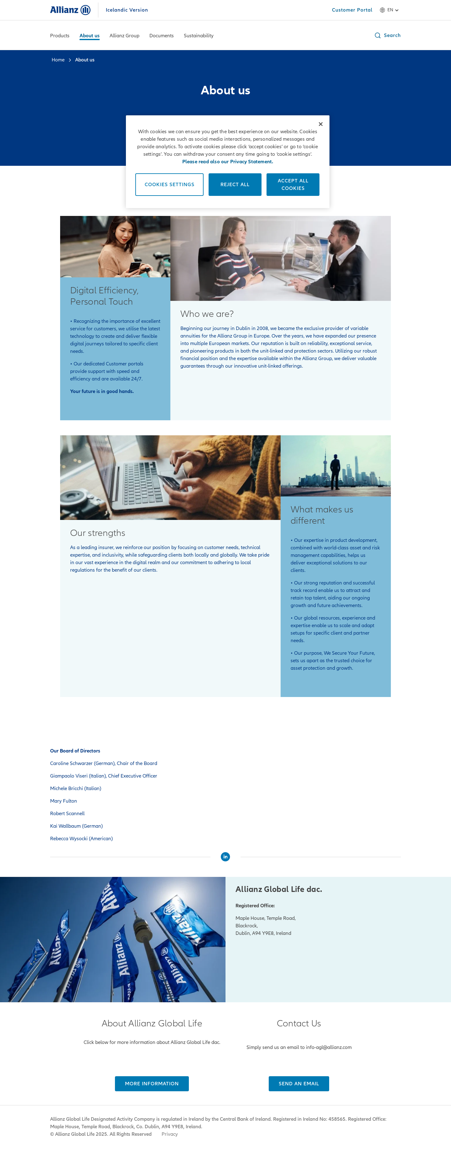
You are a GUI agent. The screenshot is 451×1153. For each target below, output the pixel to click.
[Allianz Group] (124, 36)
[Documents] (161, 36)
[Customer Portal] (352, 10)
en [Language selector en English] (390, 10)
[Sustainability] (199, 36)
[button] (387, 35)
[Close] (321, 124)
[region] (227, 161)
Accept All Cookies (293, 184)
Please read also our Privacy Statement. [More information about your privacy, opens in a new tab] (227, 162)
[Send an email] (299, 1083)
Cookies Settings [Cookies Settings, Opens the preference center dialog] (169, 184)
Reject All (235, 184)
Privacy (170, 1134)
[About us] (90, 36)
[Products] (60, 36)
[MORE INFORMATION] (152, 1083)
